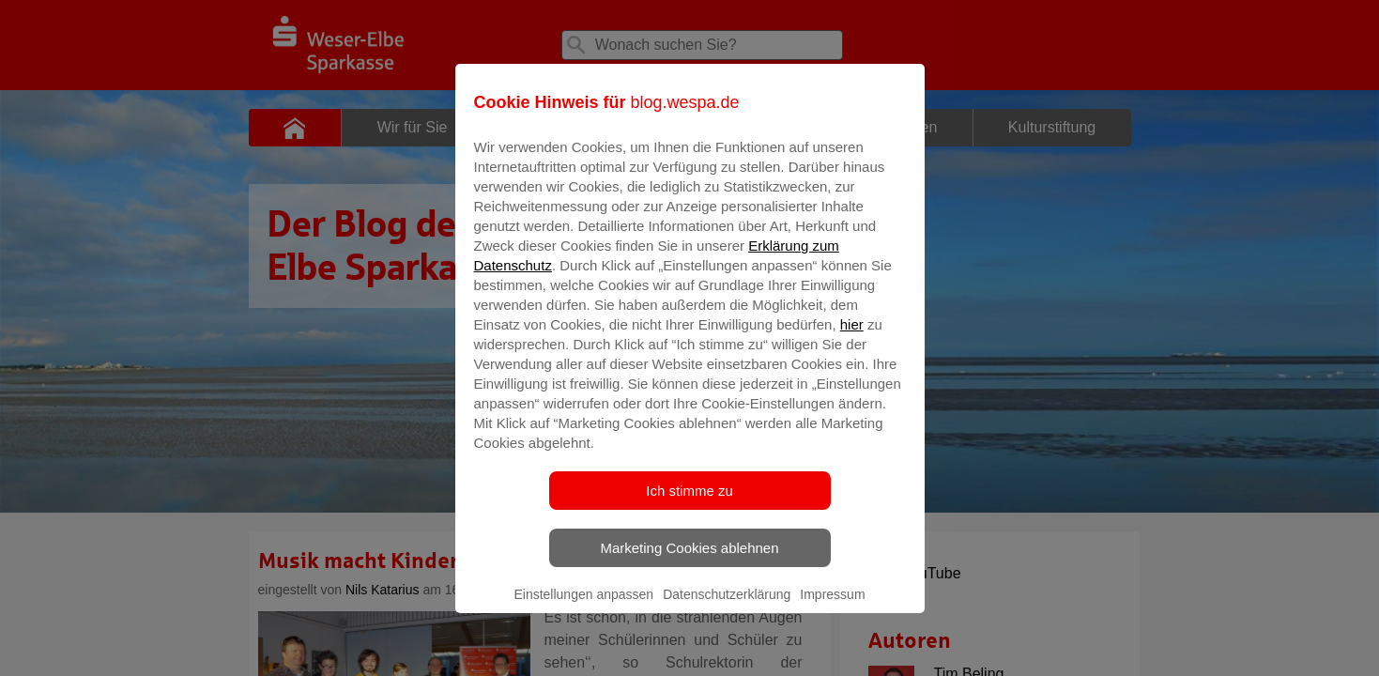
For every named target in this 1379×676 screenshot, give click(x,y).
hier (852, 338)
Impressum (832, 607)
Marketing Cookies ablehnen (689, 561)
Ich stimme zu (689, 504)
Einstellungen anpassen (583, 607)
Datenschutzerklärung (726, 607)
